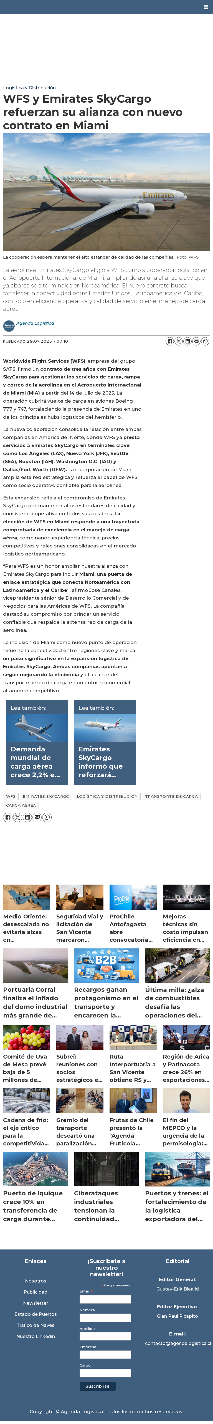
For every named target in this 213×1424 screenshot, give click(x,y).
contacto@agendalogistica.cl (177, 1343)
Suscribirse (98, 1386)
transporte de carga (171, 796)
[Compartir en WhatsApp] (205, 341)
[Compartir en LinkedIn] (187, 341)
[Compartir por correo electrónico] (196, 341)
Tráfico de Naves (35, 1325)
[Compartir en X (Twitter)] (178, 341)
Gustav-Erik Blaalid (177, 1289)
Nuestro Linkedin (35, 1336)
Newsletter (35, 1303)
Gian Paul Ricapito (177, 1316)
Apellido (87, 1329)
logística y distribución (107, 796)
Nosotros (35, 1281)
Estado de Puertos (35, 1314)
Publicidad (35, 1292)
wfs (11, 796)
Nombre (87, 1310)
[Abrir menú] (206, 7)
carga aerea (21, 805)
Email (86, 1291)
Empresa (88, 1347)
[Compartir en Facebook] (170, 341)
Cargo (85, 1365)
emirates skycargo (46, 796)
